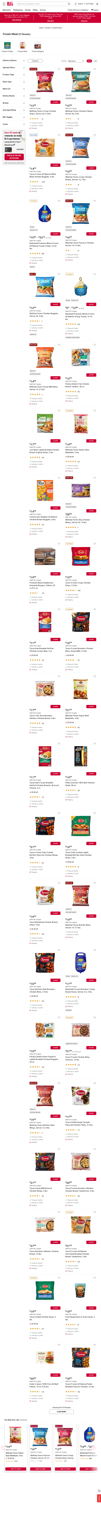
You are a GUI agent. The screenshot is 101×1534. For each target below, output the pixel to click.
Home (41, 28)
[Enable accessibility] (99, 1491)
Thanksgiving (18, 10)
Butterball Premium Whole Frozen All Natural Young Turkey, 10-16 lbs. (79, 316)
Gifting (35, 10)
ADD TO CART (16, 1469)
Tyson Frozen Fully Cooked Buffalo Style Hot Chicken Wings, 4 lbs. (44, 855)
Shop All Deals (16, 20)
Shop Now (50, 21)
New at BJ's (7, 10)
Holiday (28, 10)
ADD (55, 102)
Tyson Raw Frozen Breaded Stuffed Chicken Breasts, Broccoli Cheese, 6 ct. (44, 785)
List (95, 61)
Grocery (43, 10)
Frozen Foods (57, 28)
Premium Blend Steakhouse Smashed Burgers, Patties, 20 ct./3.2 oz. (42, 585)
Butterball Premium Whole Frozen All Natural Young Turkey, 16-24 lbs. (44, 246)
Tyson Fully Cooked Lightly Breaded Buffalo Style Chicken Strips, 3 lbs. (78, 855)
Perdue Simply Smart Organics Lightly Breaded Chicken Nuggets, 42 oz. (44, 1059)
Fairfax (96, 10)
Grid (89, 61)
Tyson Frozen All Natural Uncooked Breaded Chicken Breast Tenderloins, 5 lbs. (77, 1254)
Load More (61, 1412)
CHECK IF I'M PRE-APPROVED (14, 157)
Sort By (63, 61)
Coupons (35, 61)
